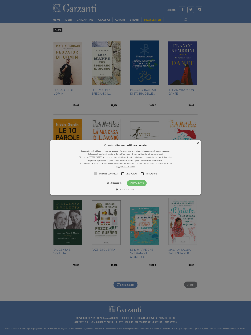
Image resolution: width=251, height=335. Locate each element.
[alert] (125, 167)
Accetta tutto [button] (137, 183)
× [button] (198, 143)
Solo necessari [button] (114, 183)
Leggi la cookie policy (125, 166)
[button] (125, 167)
